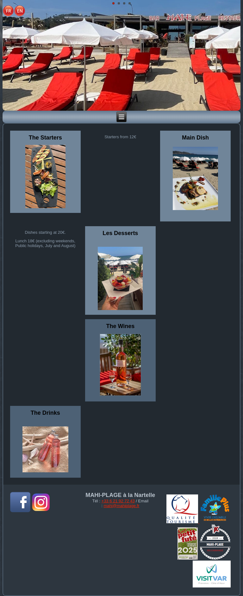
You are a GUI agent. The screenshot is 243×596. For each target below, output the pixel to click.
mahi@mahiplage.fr (122, 505)
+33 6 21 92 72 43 (118, 501)
